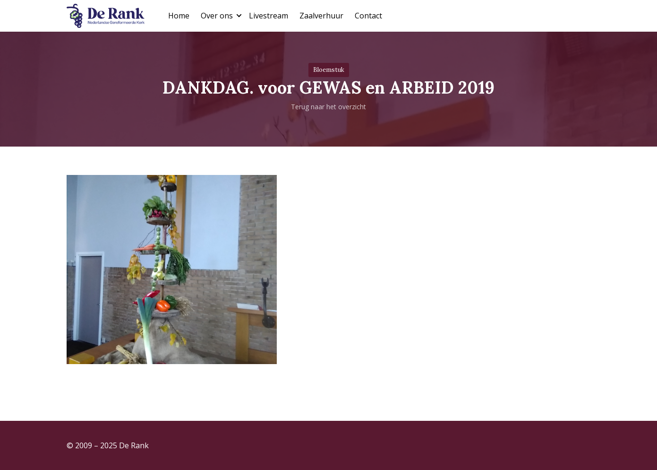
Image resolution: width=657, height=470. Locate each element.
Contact (368, 15)
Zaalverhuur (321, 15)
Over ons (217, 15)
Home (178, 15)
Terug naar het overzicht (328, 106)
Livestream (268, 15)
